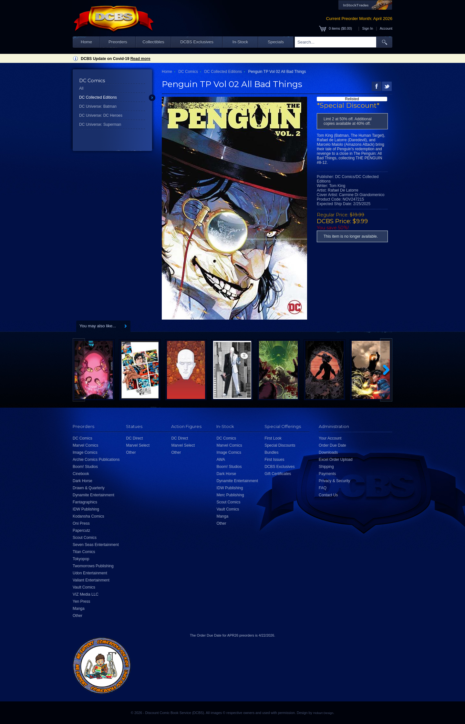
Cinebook (81, 473)
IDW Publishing (86, 509)
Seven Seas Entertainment (96, 544)
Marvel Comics (85, 445)
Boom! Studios (85, 466)
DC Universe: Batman (98, 106)
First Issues (274, 459)
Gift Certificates (277, 473)
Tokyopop (81, 559)
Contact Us (328, 495)
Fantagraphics (85, 502)
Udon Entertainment (90, 573)
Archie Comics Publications (96, 459)
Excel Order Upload (336, 459)
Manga (79, 608)
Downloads (328, 452)
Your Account (330, 438)
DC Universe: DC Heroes (100, 115)
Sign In (367, 28)
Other (77, 615)
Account (386, 28)
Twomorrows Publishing (93, 566)
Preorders (117, 41)
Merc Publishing (230, 495)
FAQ (322, 488)
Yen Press (81, 601)
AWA (220, 459)
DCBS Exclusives (196, 41)
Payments (327, 473)
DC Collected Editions (98, 97)
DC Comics (188, 71)
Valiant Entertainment (91, 580)
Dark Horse (82, 481)
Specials (276, 41)
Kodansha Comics (88, 516)
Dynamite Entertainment (93, 495)
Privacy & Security (334, 481)
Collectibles (153, 41)
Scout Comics (85, 537)
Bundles (271, 452)
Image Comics (85, 452)
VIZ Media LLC (85, 594)
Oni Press (81, 523)
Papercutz (81, 530)
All (81, 88)
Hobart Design (323, 713)
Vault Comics (84, 587)
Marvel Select (138, 445)
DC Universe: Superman (100, 124)
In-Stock (240, 41)
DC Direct (134, 438)
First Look (273, 438)
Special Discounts (279, 445)
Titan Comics (84, 552)
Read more (140, 58)
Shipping (326, 466)
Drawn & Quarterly (89, 488)
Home (86, 41)
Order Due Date (332, 445)
